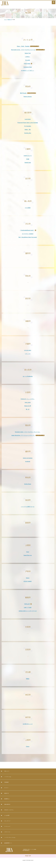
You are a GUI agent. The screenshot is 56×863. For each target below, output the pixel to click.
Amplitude (27, 461)
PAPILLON (27, 604)
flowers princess (28, 96)
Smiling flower (27, 484)
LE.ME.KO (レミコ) (27, 724)
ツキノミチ (27, 353)
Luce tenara (28, 119)
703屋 (27, 159)
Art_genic (27, 60)
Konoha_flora (27, 133)
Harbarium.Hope (28, 67)
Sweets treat (28, 162)
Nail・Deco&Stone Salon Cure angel (28, 237)
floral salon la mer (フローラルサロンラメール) (23, 49)
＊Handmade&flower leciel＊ (27, 230)
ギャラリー (6, 787)
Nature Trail (28, 53)
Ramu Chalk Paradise (23, 46)
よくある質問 (6, 815)
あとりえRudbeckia (28, 376)
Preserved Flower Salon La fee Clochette (28, 122)
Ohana (27, 746)
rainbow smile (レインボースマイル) (28, 610)
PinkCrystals (27, 63)
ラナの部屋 (27, 207)
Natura (27, 578)
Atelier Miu (28, 129)
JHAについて (6, 771)
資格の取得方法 (7, 804)
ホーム (5, 19)
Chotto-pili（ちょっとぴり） (28, 399)
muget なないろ (28, 155)
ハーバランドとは (7, 776)
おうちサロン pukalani (27, 233)
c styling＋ (27, 56)
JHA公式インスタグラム (8, 809)
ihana (27, 551)
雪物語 (27, 678)
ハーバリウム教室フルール (27, 506)
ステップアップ (7, 820)
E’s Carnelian (27, 126)
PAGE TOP (28, 855)
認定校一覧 (10, 19)
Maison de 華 (27, 405)
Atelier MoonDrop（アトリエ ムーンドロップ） (23, 435)
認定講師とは (6, 798)
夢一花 (27, 409)
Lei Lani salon (27, 350)
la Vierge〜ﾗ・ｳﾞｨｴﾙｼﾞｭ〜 (27, 70)
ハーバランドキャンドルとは (9, 837)
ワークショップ (7, 826)
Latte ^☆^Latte (27, 607)
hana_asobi (28, 402)
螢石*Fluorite (23, 93)
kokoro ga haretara (27, 458)
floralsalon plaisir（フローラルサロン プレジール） (27, 432)
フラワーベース (7, 831)
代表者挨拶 (6, 782)
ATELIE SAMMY (28, 581)
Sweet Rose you (28, 555)
